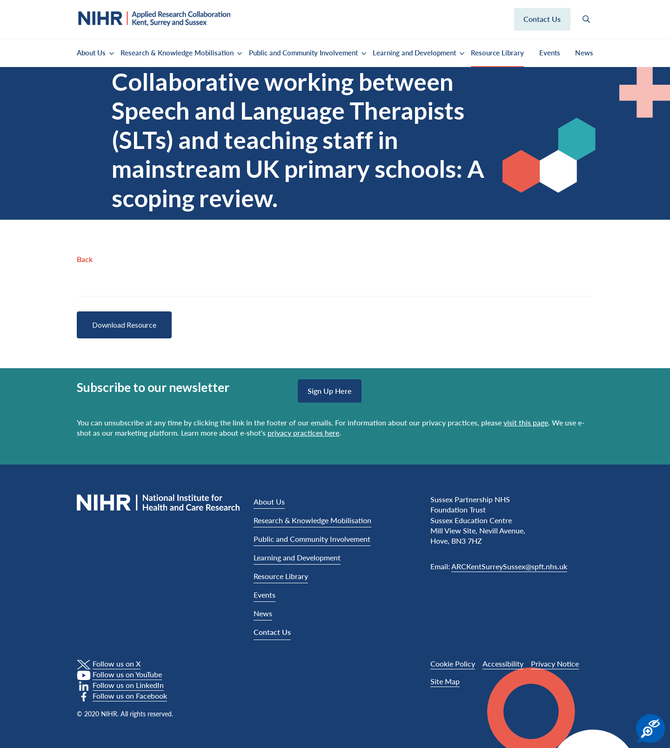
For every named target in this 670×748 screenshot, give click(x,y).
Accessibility (502, 663)
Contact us (542, 18)
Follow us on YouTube (127, 674)
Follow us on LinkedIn (128, 685)
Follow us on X (117, 663)
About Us (91, 52)
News (584, 52)
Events (549, 52)
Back (85, 259)
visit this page (525, 422)
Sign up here (330, 390)
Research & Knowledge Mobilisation (177, 52)
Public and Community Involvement (303, 52)
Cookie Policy (452, 663)
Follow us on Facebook (130, 695)
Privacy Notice (555, 663)
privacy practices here (303, 432)
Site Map (445, 681)
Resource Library (497, 52)
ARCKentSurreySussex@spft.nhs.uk (509, 566)
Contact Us (272, 632)
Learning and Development (414, 52)
